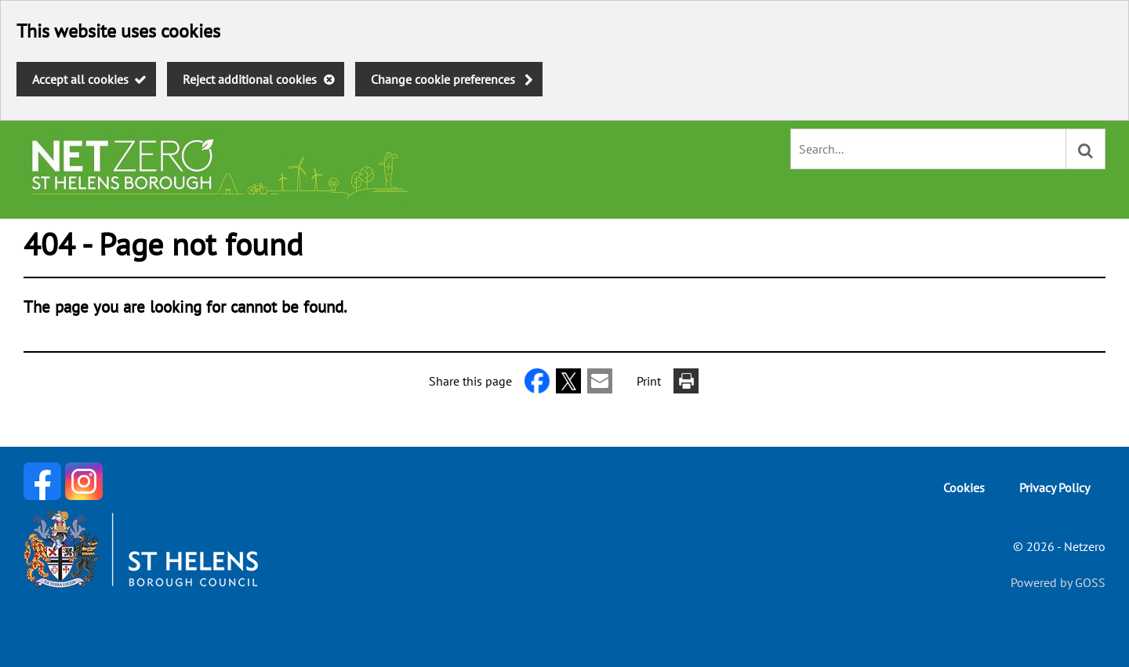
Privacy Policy (1054, 487)
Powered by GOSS (1058, 582)
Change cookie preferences (443, 79)
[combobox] (928, 149)
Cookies (964, 487)
